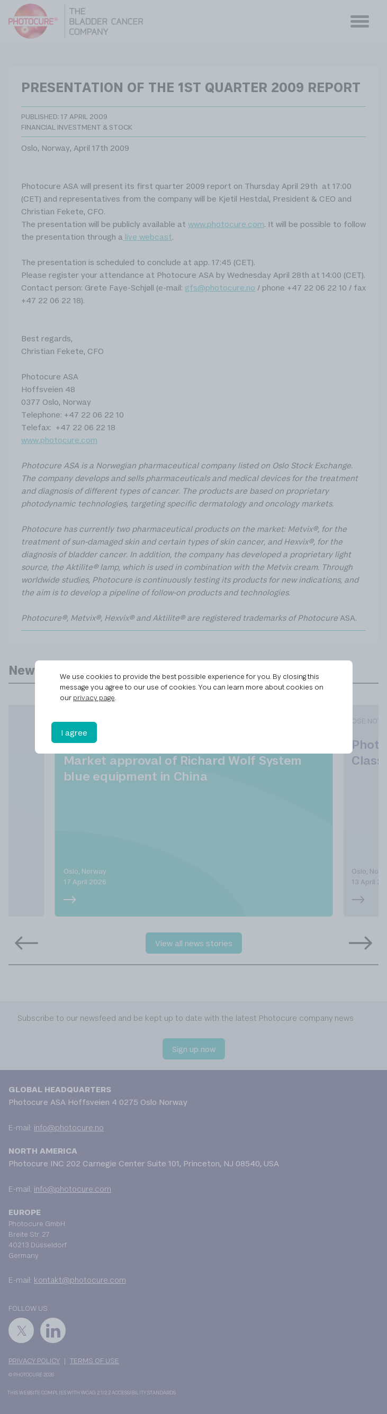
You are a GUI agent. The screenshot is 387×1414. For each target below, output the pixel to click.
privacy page (94, 697)
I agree (74, 732)
